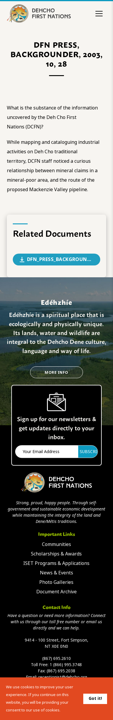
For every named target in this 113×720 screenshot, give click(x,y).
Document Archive (56, 591)
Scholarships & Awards (56, 553)
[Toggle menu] (99, 14)
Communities (56, 544)
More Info (56, 372)
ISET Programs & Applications (56, 563)
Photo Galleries (56, 582)
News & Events (56, 572)
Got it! (95, 698)
